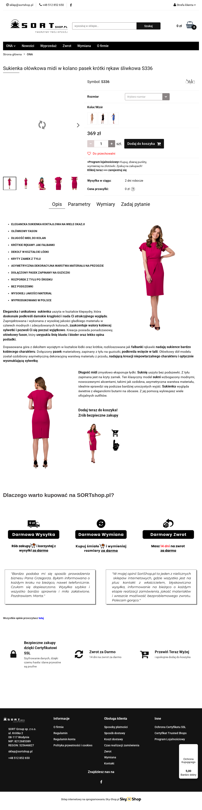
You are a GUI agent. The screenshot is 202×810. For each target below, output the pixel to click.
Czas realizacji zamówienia (121, 745)
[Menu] (195, 746)
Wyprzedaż (48, 46)
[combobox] (147, 96)
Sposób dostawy (114, 733)
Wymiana (84, 46)
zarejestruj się (117, 170)
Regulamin (61, 733)
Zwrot (67, 46)
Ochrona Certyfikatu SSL (170, 727)
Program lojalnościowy (103, 162)
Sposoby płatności (116, 727)
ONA (11, 46)
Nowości (28, 46)
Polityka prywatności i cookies (73, 745)
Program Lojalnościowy (170, 739)
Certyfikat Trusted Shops (171, 733)
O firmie (103, 46)
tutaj (41, 618)
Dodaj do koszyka (144, 144)
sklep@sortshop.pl (20, 751)
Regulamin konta (64, 739)
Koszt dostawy (113, 739)
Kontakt (109, 763)
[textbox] (143, 97)
